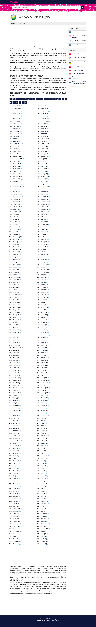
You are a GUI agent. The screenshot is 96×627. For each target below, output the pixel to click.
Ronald (15, 242)
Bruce (14, 450)
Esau (14, 352)
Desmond (43, 254)
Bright (14, 518)
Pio (41, 370)
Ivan (42, 423)
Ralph (14, 433)
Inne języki (81, 2)
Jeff (14, 403)
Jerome (15, 405)
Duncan (15, 544)
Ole (14, 476)
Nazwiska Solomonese (78, 45)
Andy (14, 299)
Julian (42, 181)
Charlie (15, 294)
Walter (42, 164)
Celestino (15, 531)
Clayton (43, 307)
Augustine (15, 176)
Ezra (14, 350)
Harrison (43, 284)
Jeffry (42, 342)
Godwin (15, 410)
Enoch (42, 327)
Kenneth (15, 307)
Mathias (43, 191)
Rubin (42, 534)
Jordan (42, 425)
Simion (15, 461)
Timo (42, 511)
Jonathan (43, 199)
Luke (14, 171)
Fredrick (15, 194)
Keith (42, 473)
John (14, 106)
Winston (43, 383)
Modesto (43, 398)
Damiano (43, 529)
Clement (15, 164)
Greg (42, 330)
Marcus (43, 531)
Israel (42, 352)
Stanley (15, 148)
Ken (14, 335)
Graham (15, 305)
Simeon (15, 259)
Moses (42, 131)
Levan (14, 478)
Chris (42, 151)
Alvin (42, 453)
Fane (42, 367)
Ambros (43, 513)
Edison (42, 433)
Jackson (43, 176)
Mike (14, 287)
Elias (42, 461)
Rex (42, 159)
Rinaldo (43, 428)
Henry (14, 121)
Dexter (15, 445)
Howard (43, 388)
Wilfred (42, 206)
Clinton (15, 330)
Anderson (15, 347)
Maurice (15, 536)
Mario (14, 496)
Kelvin (14, 443)
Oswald (15, 541)
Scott (14, 458)
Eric (14, 189)
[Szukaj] (82, 7)
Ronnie (43, 315)
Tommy (43, 443)
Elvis (42, 252)
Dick (42, 232)
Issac (14, 325)
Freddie (15, 529)
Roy (42, 282)
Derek (14, 488)
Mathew (15, 156)
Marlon (42, 360)
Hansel (15, 523)
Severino (15, 438)
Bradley (15, 375)
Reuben (15, 239)
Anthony (43, 201)
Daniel (14, 133)
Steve (42, 299)
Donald (43, 221)
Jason (14, 254)
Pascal (42, 476)
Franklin (15, 503)
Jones (14, 332)
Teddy (14, 367)
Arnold (15, 302)
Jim (42, 302)
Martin (14, 141)
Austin (14, 415)
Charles (15, 116)
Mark (14, 153)
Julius (14, 393)
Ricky (42, 390)
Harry (14, 214)
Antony (42, 430)
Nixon (14, 408)
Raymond (15, 196)
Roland (43, 385)
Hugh (42, 445)
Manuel (43, 518)
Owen (14, 340)
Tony (42, 166)
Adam (42, 347)
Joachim (43, 345)
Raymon (15, 486)
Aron (42, 310)
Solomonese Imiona (77, 32)
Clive (42, 498)
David (14, 108)
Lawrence (15, 159)
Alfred (14, 126)
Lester (42, 410)
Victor (42, 229)
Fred (14, 146)
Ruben (42, 277)
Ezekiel (43, 234)
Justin (42, 262)
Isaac (14, 209)
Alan (42, 508)
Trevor (42, 257)
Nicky (14, 501)
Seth (42, 418)
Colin (14, 473)
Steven (42, 161)
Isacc (42, 521)
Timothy (43, 133)
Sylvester (43, 335)
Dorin (42, 516)
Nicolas (15, 453)
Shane (15, 526)
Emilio (14, 493)
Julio (42, 486)
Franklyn (43, 380)
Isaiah (42, 289)
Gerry (14, 423)
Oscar (14, 372)
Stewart (43, 468)
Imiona (13, 23)
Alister (42, 340)
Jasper (42, 332)
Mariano (15, 380)
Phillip (14, 279)
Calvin (14, 456)
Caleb (42, 365)
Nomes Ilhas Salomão (78, 73)
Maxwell (43, 337)
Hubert (15, 272)
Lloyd (14, 463)
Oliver (14, 292)
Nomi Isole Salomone (77, 70)
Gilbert (42, 312)
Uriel (42, 526)
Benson (43, 325)
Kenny (42, 440)
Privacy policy (55, 620)
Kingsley (43, 405)
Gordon (15, 234)
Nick (42, 403)
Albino (42, 541)
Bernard (43, 287)
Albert (14, 166)
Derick (42, 211)
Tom (14, 216)
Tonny (42, 357)
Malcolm (15, 508)
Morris (14, 284)
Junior (42, 126)
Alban (14, 322)
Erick (42, 216)
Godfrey (15, 221)
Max (14, 232)
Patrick (15, 131)
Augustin (15, 365)
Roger (14, 400)
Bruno (42, 450)
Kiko (42, 408)
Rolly (42, 493)
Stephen (43, 121)
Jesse (14, 385)
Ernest (15, 312)
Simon (14, 123)
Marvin (15, 428)
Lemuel (43, 420)
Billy (14, 161)
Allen (14, 151)
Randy (15, 471)
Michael (15, 111)
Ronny (42, 320)
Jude (14, 342)
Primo (42, 350)
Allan (42, 214)
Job (14, 257)
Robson (43, 393)
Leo (14, 466)
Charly (42, 539)
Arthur (14, 357)
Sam (42, 171)
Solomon (15, 179)
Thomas (15, 143)
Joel (42, 184)
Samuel (43, 138)
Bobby (42, 294)
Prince (14, 539)
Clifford (43, 362)
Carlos (42, 372)
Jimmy (42, 128)
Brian (42, 169)
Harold (42, 259)
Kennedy (43, 264)
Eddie (42, 148)
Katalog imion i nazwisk (43, 620)
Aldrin (42, 496)
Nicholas (43, 204)
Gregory (15, 310)
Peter (42, 106)
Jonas (14, 370)
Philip (42, 118)
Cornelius (15, 388)
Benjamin (43, 186)
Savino (42, 458)
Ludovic (15, 521)
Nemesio (15, 481)
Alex (14, 191)
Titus (42, 219)
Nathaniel (43, 209)
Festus (42, 292)
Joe (14, 181)
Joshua (15, 201)
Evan (14, 435)
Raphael (43, 267)
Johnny (15, 398)
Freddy (15, 498)
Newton (15, 345)
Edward (43, 179)
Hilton (42, 395)
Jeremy (43, 317)
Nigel (42, 413)
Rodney (43, 224)
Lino (14, 360)
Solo (42, 355)
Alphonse (43, 478)
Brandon (15, 511)
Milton (14, 244)
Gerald (15, 383)
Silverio (43, 456)
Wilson (15, 138)
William (15, 128)
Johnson (15, 174)
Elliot (14, 390)
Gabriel (43, 156)
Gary (14, 506)
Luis (42, 491)
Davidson (43, 269)
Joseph (15, 113)
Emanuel (15, 483)
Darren (42, 506)
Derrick (43, 400)
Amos (14, 224)
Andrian (43, 415)
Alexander (16, 430)
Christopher (16, 186)
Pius (42, 463)
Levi (14, 362)
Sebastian (15, 516)
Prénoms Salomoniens (78, 66)
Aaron (14, 317)
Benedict (15, 420)
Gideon (15, 229)
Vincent (15, 199)
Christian (43, 272)
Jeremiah (43, 274)
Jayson (15, 418)
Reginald (15, 252)
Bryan (42, 377)
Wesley (43, 322)
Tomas (42, 544)
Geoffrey (15, 377)
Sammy (43, 297)
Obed (14, 262)
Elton (14, 282)
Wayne (42, 466)
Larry (42, 471)
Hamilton (15, 440)
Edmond (43, 244)
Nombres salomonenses (78, 53)
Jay (14, 337)
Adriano (43, 503)
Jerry (42, 194)
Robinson (15, 249)
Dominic (15, 247)
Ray (14, 327)
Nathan (43, 249)
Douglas (15, 211)
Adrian (15, 264)
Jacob (42, 174)
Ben (42, 123)
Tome (14, 315)
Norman (15, 226)
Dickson (15, 184)
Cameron (43, 523)
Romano (43, 448)
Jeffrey (42, 239)
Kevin (14, 219)
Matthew (15, 267)
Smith (14, 297)
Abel (42, 247)
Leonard (43, 189)
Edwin (14, 169)
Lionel (42, 242)
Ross (42, 536)
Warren (15, 277)
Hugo (14, 269)
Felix (42, 226)
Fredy (14, 513)
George (43, 111)
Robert (42, 113)
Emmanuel (16, 237)
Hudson (15, 204)
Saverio (43, 483)
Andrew (15, 118)
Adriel (14, 534)
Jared (42, 488)
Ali (41, 375)
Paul (42, 116)
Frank (42, 153)
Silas (42, 141)
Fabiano (43, 501)
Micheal (15, 206)
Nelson (42, 136)
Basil (42, 279)
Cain (14, 468)
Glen (14, 355)
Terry (14, 289)
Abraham (43, 196)
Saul (14, 425)
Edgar (42, 481)
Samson (43, 143)
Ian (41, 237)
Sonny (42, 438)
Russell (43, 435)
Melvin (15, 448)
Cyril (14, 491)
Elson (14, 320)
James (42, 108)
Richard (43, 146)
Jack (14, 136)
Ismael (15, 274)
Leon (14, 413)
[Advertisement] (38, 35)
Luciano (15, 395)
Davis (42, 305)
